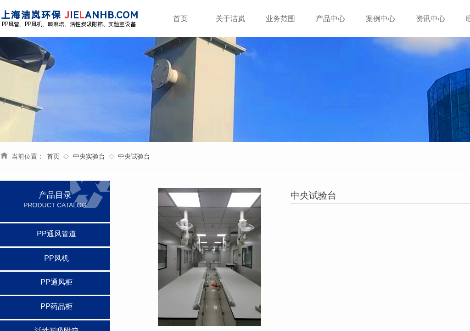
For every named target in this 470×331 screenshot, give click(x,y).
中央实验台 (89, 156)
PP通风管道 (56, 234)
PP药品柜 (56, 306)
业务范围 (280, 19)
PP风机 (56, 258)
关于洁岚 (230, 19)
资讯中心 (430, 19)
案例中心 (380, 19)
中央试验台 (134, 156)
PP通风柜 (56, 282)
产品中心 (330, 19)
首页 (53, 156)
